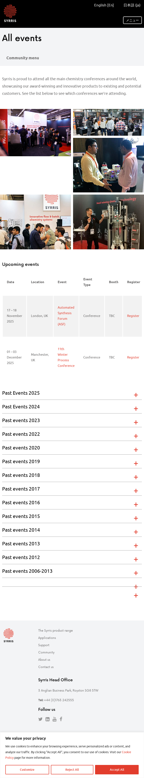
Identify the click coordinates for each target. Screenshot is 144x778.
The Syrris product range (55, 630)
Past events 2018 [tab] (21, 475)
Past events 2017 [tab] (21, 489)
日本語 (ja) (131, 5)
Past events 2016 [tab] (21, 502)
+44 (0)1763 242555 (59, 699)
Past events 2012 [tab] (21, 557)
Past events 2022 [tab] (21, 434)
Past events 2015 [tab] (21, 516)
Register (133, 316)
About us (44, 659)
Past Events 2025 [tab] (21, 393)
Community (46, 651)
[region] (72, 755)
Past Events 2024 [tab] (21, 406)
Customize (27, 769)
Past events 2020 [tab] (21, 448)
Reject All (72, 769)
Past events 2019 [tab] (21, 461)
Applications (47, 637)
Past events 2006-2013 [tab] (27, 571)
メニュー (132, 20)
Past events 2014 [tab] (21, 530)
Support (43, 644)
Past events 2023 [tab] (21, 420)
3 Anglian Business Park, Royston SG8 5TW (68, 689)
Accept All (117, 769)
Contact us (46, 666)
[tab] (72, 582)
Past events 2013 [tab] (21, 543)
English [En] (104, 5)
